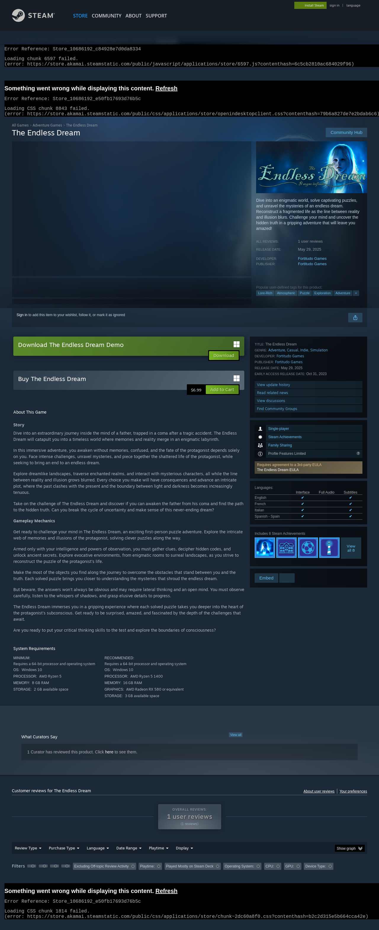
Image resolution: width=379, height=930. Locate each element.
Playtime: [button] (147, 873)
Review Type (26, 855)
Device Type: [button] (315, 873)
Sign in (22, 322)
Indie (304, 505)
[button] (308, 391)
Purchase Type (62, 855)
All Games (20, 132)
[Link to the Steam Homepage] (38, 20)
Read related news (272, 548)
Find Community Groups (277, 564)
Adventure (342, 300)
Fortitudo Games (312, 265)
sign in (334, 5)
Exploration (322, 300)
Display (182, 855)
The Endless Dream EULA (278, 393)
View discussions (271, 556)
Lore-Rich (265, 300)
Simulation (319, 505)
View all (235, 742)
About (134, 15)
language (353, 5)
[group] (189, 874)
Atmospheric (286, 300)
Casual (292, 505)
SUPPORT (156, 15)
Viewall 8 (351, 471)
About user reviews (319, 798)
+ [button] (356, 300)
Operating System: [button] (239, 873)
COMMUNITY (106, 15)
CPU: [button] (270, 873)
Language (96, 855)
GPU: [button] (289, 873)
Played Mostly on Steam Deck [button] (189, 873)
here (109, 759)
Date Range (126, 855)
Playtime (156, 855)
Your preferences (353, 798)
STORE (80, 15)
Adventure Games (47, 132)
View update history (273, 540)
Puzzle (305, 300)
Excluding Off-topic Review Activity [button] (101, 873)
